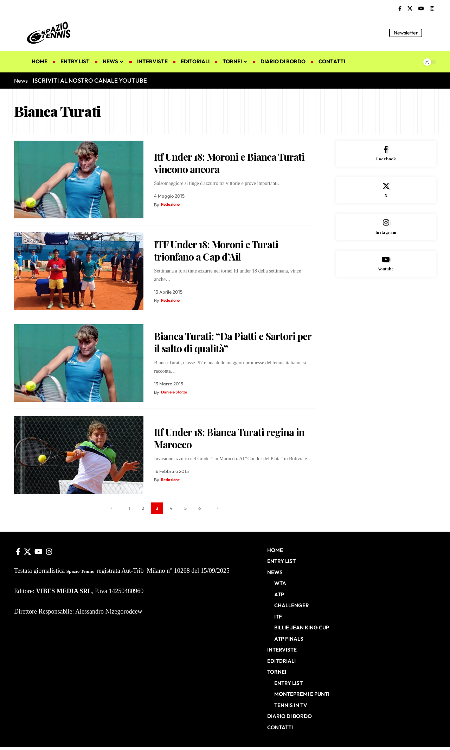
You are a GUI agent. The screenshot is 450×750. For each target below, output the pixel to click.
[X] (410, 9)
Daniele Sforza (176, 392)
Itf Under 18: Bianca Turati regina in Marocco (229, 438)
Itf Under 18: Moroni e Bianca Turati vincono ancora (229, 162)
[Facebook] (400, 9)
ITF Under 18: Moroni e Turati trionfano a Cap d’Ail (216, 250)
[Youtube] (386, 272)
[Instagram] (432, 9)
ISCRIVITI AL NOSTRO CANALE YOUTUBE (90, 80)
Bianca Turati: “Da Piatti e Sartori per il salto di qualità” (232, 342)
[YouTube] (421, 9)
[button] (430, 32)
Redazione (171, 204)
